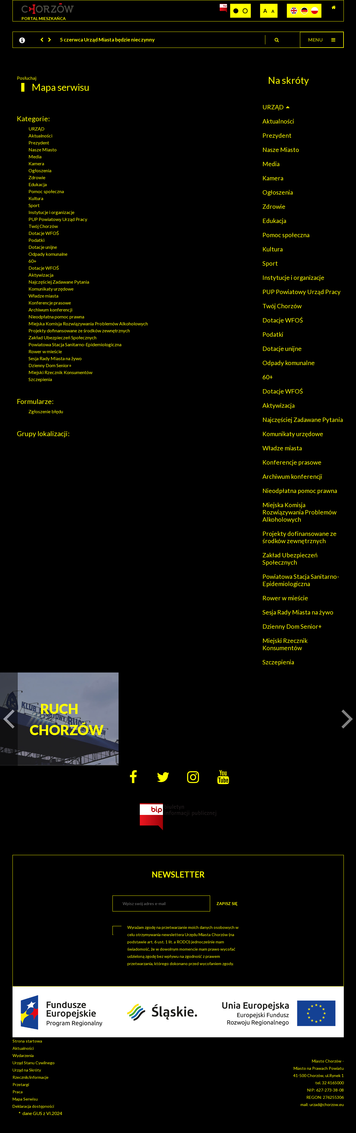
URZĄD (36, 128)
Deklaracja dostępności (33, 1106)
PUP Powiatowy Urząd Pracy (57, 219)
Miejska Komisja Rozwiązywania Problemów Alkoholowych (88, 323)
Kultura (35, 198)
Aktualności (40, 135)
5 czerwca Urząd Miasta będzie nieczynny (107, 40)
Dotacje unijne (42, 247)
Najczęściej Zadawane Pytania (58, 281)
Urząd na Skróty (26, 1069)
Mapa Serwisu (25, 1098)
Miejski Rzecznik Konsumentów (60, 372)
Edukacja (37, 184)
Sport (34, 205)
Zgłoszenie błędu (45, 411)
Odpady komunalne (47, 254)
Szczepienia (40, 379)
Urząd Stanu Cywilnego (33, 1062)
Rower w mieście (45, 351)
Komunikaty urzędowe (51, 288)
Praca (17, 1091)
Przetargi (20, 1084)
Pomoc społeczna (46, 191)
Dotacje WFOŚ (43, 233)
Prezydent (38, 142)
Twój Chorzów (43, 226)
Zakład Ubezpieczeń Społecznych (62, 337)
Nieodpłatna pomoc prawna (56, 316)
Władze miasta (43, 295)
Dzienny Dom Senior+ (50, 365)
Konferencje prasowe (49, 302)
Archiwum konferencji (50, 309)
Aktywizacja (40, 275)
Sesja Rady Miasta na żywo (55, 358)
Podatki (36, 240)
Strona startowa (27, 1040)
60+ (32, 261)
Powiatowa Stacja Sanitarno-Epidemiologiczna (74, 344)
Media (35, 156)
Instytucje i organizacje (51, 212)
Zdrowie (36, 177)
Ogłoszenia (39, 170)
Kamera (36, 163)
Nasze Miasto (42, 149)
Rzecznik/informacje (30, 1077)
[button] (42, 39)
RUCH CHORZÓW (59, 719)
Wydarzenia (23, 1055)
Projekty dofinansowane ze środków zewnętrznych (79, 330)
